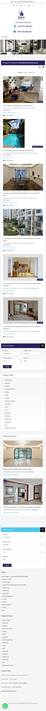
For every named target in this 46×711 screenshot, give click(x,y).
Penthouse (7, 416)
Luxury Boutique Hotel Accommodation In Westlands (18, 150)
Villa (6, 425)
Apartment (7, 383)
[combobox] (33, 72)
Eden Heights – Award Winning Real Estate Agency (15, 576)
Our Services (5, 593)
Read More (31, 472)
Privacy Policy (5, 587)
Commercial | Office (10, 389)
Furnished (7, 398)
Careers (4, 607)
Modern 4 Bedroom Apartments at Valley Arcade (17, 469)
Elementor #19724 (7, 579)
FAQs (3, 610)
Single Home (8, 419)
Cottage (7, 392)
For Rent (4, 599)
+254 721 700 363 (24, 26)
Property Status (7, 358)
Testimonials (5, 590)
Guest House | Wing (10, 401)
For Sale (4, 602)
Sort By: (20, 72)
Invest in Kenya (6, 582)
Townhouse (8, 422)
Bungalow (7, 386)
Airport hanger (8, 380)
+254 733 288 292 (24, 31)
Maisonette (7, 413)
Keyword (26, 358)
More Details (7, 110)
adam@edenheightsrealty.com (26, 2)
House (6, 407)
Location (5, 350)
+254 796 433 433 (17, 687)
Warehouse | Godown (10, 428)
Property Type (28, 350)
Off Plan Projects (6, 604)
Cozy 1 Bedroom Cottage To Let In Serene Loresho (18, 105)
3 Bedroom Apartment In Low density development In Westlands (22, 507)
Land (6, 410)
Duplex (6, 395)
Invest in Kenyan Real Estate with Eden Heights (14, 585)
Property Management (8, 596)
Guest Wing (8, 404)
